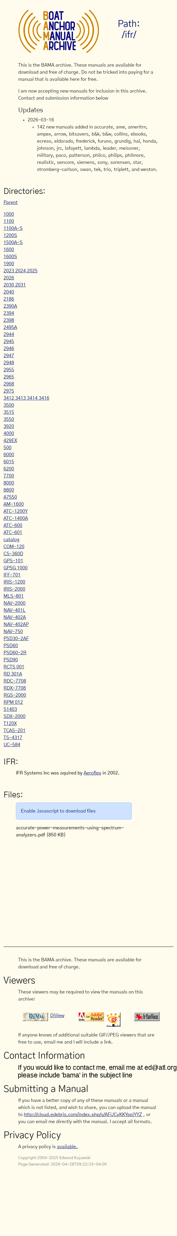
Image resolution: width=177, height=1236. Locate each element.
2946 (9, 348)
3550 (9, 419)
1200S (10, 235)
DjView (57, 1015)
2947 (9, 355)
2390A (10, 306)
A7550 (10, 497)
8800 (9, 490)
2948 (9, 362)
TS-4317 (13, 737)
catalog (11, 539)
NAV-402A (15, 617)
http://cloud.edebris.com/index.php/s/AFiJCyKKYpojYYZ (83, 1114)
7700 (9, 476)
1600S (10, 256)
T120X (10, 723)
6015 (9, 461)
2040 (9, 292)
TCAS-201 (15, 730)
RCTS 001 (14, 667)
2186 (9, 299)
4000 (9, 433)
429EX (10, 440)
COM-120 (14, 546)
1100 (9, 221)
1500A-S (13, 242)
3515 (9, 412)
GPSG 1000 (16, 568)
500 (7, 447)
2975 (9, 391)
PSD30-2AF (16, 638)
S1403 (10, 709)
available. (67, 1146)
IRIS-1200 (14, 582)
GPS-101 (13, 560)
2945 (9, 341)
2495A (10, 327)
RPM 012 (13, 702)
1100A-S (13, 228)
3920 (9, 426)
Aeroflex (92, 773)
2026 (9, 278)
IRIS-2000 (14, 589)
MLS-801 (14, 596)
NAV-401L (15, 610)
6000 (9, 454)
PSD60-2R (15, 652)
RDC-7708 (15, 681)
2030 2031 (15, 285)
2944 (9, 334)
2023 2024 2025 (21, 270)
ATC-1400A (16, 518)
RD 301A (13, 674)
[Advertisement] (89, 889)
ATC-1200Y (16, 511)
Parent (11, 202)
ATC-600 (13, 525)
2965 (9, 377)
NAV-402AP (16, 624)
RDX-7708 (15, 688)
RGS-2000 (15, 695)
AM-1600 (14, 504)
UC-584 (12, 744)
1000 (9, 214)
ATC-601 (13, 532)
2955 (9, 369)
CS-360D (13, 553)
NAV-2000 (15, 603)
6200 (9, 469)
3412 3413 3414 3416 (26, 398)
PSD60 (11, 645)
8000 (9, 483)
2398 (9, 320)
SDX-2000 (15, 716)
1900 (9, 263)
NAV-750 (13, 631)
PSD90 (11, 659)
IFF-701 (12, 575)
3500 (9, 405)
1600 (9, 249)
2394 (9, 313)
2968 (9, 384)
